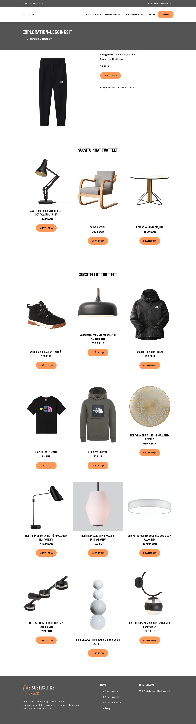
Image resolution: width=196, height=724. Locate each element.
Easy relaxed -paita (46, 452)
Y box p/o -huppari (98, 452)
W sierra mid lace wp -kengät (46, 351)
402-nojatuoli (98, 227)
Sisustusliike (93, 14)
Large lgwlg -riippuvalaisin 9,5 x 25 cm (98, 639)
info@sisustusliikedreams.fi (159, 3)
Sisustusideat (113, 14)
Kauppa (166, 14)
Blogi (152, 14)
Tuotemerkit (32, 38)
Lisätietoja (110, 75)
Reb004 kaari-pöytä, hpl (149, 227)
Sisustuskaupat (135, 14)
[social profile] (42, 3)
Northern (47, 38)
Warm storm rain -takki (150, 351)
